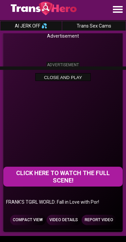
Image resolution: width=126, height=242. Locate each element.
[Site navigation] (118, 9)
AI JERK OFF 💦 (31, 26)
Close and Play (63, 77)
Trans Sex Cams (94, 26)
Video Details (63, 219)
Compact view (28, 219)
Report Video (99, 219)
